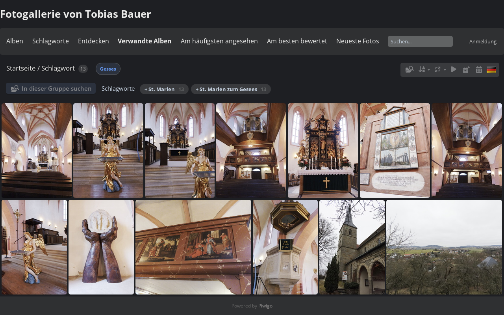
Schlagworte (50, 41)
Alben (14, 41)
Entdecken (93, 41)
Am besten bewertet (297, 41)
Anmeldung (483, 41)
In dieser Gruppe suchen (57, 88)
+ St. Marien (164, 89)
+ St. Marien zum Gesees (231, 89)
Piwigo (265, 305)
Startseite (21, 68)
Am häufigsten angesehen (219, 41)
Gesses (108, 68)
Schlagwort (58, 68)
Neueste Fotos (357, 41)
